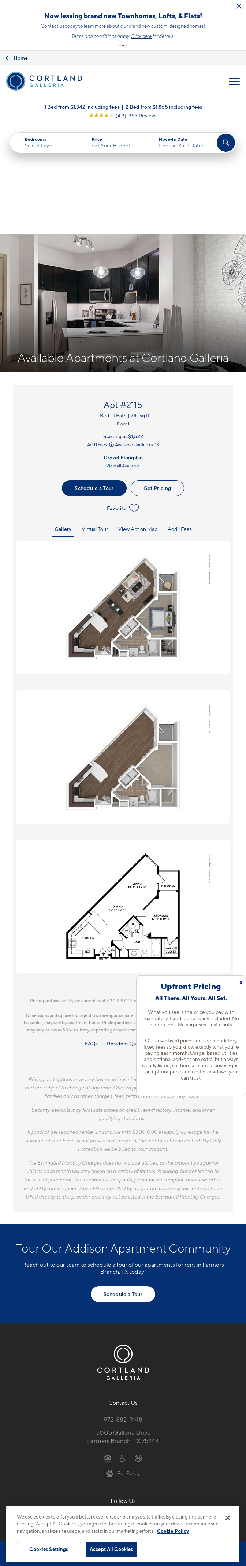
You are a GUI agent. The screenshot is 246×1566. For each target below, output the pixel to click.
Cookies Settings (48, 1549)
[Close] (228, 1518)
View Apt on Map (137, 420)
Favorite (123, 400)
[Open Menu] (234, 81)
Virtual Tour (95, 420)
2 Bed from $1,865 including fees (164, 107)
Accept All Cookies (111, 1549)
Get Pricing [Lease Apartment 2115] (157, 380)
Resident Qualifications (134, 935)
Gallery (63, 420)
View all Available (123, 357)
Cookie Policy (173, 1531)
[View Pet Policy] (123, 1365)
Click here (141, 36)
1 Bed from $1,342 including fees (81, 107)
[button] (120, 45)
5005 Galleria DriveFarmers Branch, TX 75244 (123, 1328)
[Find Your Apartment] (226, 143)
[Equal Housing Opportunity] (108, 1349)
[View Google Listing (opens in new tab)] (123, 115)
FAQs (91, 935)
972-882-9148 (123, 1311)
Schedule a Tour (94, 380)
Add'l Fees (101, 336)
